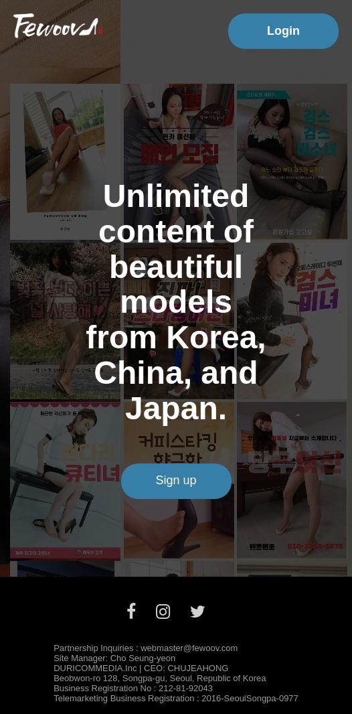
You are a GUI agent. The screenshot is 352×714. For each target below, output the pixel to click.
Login (283, 31)
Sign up (175, 480)
